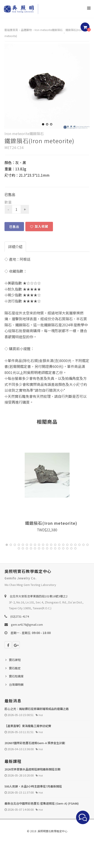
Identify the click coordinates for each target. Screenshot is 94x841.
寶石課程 (15, 660)
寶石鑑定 (15, 668)
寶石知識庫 (16, 676)
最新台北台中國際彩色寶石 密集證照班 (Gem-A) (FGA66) (41, 803)
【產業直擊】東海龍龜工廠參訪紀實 (27, 726)
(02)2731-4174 (19, 616)
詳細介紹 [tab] (15, 246)
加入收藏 (39, 226)
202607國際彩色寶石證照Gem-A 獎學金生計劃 (34, 743)
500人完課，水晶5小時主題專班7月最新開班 (33, 786)
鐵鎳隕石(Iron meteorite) (51, 523)
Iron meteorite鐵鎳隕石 (49, 30)
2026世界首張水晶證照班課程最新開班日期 (32, 769)
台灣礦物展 (16, 684)
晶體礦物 (26, 30)
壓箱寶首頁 (11, 30)
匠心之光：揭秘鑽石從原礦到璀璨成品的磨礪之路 (36, 709)
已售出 (14, 226)
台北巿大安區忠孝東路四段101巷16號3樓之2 (38, 596)
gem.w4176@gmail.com (27, 624)
